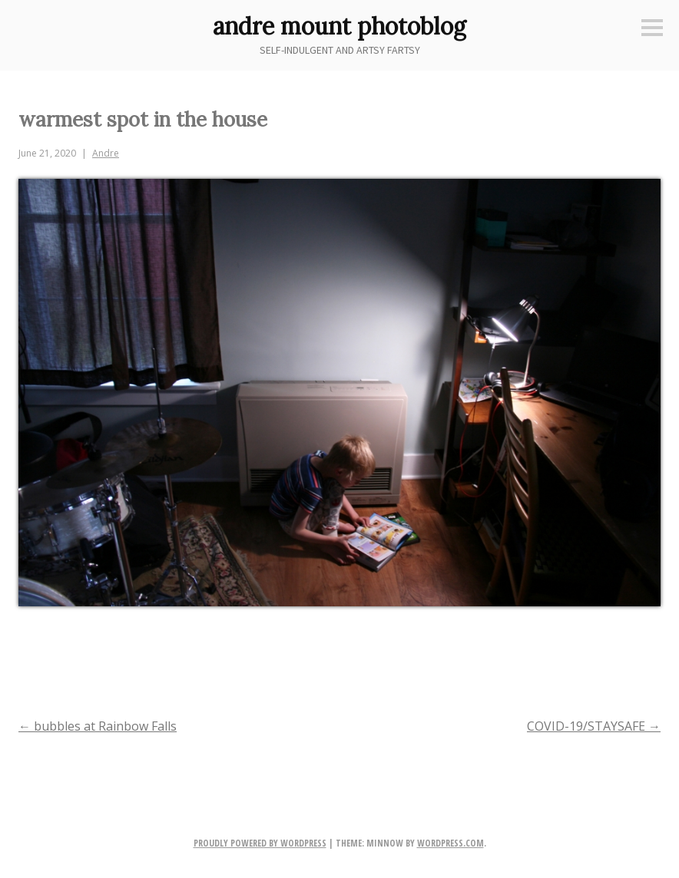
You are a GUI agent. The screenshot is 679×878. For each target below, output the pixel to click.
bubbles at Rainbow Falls (97, 726)
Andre (105, 153)
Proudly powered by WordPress (260, 843)
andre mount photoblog (339, 26)
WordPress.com (450, 843)
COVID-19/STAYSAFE (594, 726)
